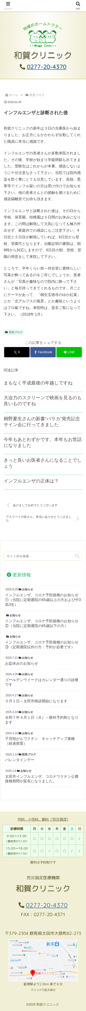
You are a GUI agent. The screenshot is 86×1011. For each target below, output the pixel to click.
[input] (43, 556)
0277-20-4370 (46, 67)
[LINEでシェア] (69, 352)
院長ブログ (14, 332)
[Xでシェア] (17, 352)
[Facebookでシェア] (43, 352)
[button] (77, 556)
